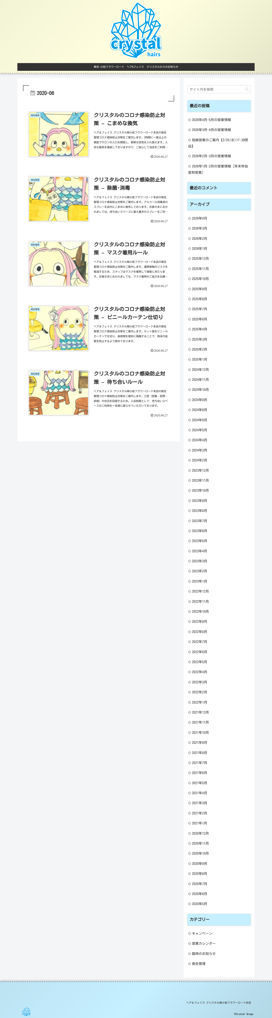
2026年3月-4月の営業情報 (211, 129)
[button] (247, 89)
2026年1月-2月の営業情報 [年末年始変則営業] (218, 169)
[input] (219, 89)
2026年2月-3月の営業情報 (211, 156)
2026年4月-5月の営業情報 (211, 119)
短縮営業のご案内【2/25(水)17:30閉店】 (218, 143)
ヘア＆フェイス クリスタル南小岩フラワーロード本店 (218, 1002)
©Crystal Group (243, 1014)
